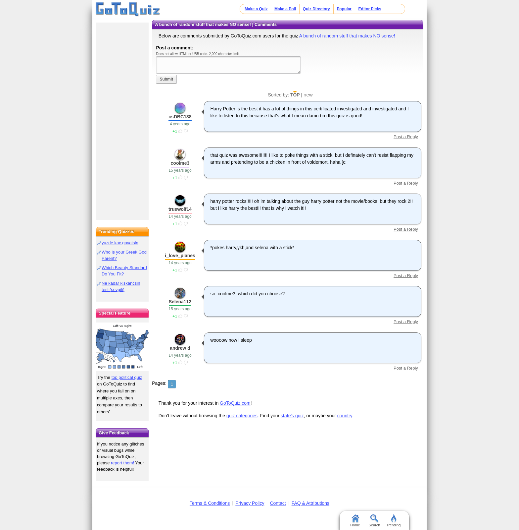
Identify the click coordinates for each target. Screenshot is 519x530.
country (344, 415)
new (308, 94)
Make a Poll (285, 9)
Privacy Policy (249, 503)
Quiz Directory (316, 9)
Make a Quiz (256, 9)
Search (374, 520)
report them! (122, 462)
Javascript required (228, 64)
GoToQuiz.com (235, 403)
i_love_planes (180, 255)
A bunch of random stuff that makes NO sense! (347, 35)
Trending (393, 520)
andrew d (180, 348)
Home (355, 520)
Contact (278, 503)
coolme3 (180, 163)
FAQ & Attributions (310, 503)
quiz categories (242, 415)
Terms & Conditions (210, 503)
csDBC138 (179, 116)
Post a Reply (406, 136)
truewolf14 (180, 209)
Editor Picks (369, 9)
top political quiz (127, 377)
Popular (344, 9)
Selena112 (180, 301)
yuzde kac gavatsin (120, 242)
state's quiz (292, 415)
